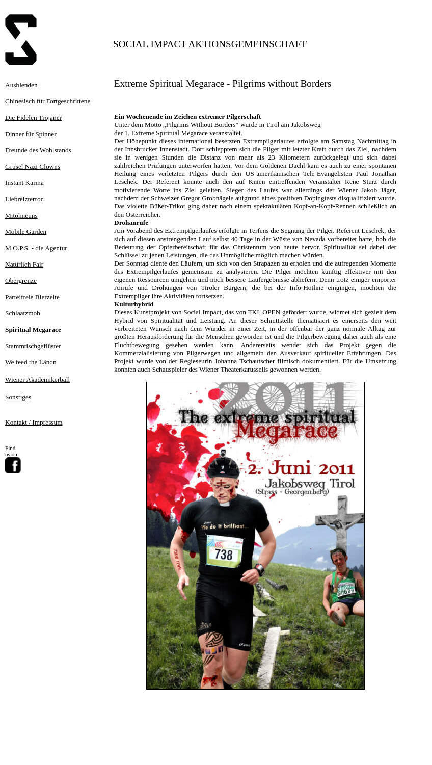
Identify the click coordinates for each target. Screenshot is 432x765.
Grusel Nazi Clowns (32, 166)
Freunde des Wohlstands (38, 150)
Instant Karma (24, 183)
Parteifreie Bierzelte (32, 297)
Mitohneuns (21, 215)
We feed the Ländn (31, 362)
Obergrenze (21, 280)
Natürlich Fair (24, 264)
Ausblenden (21, 85)
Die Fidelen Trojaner (33, 117)
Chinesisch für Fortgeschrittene (47, 101)
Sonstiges (18, 397)
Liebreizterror (24, 199)
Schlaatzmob (22, 313)
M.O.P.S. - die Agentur (36, 248)
